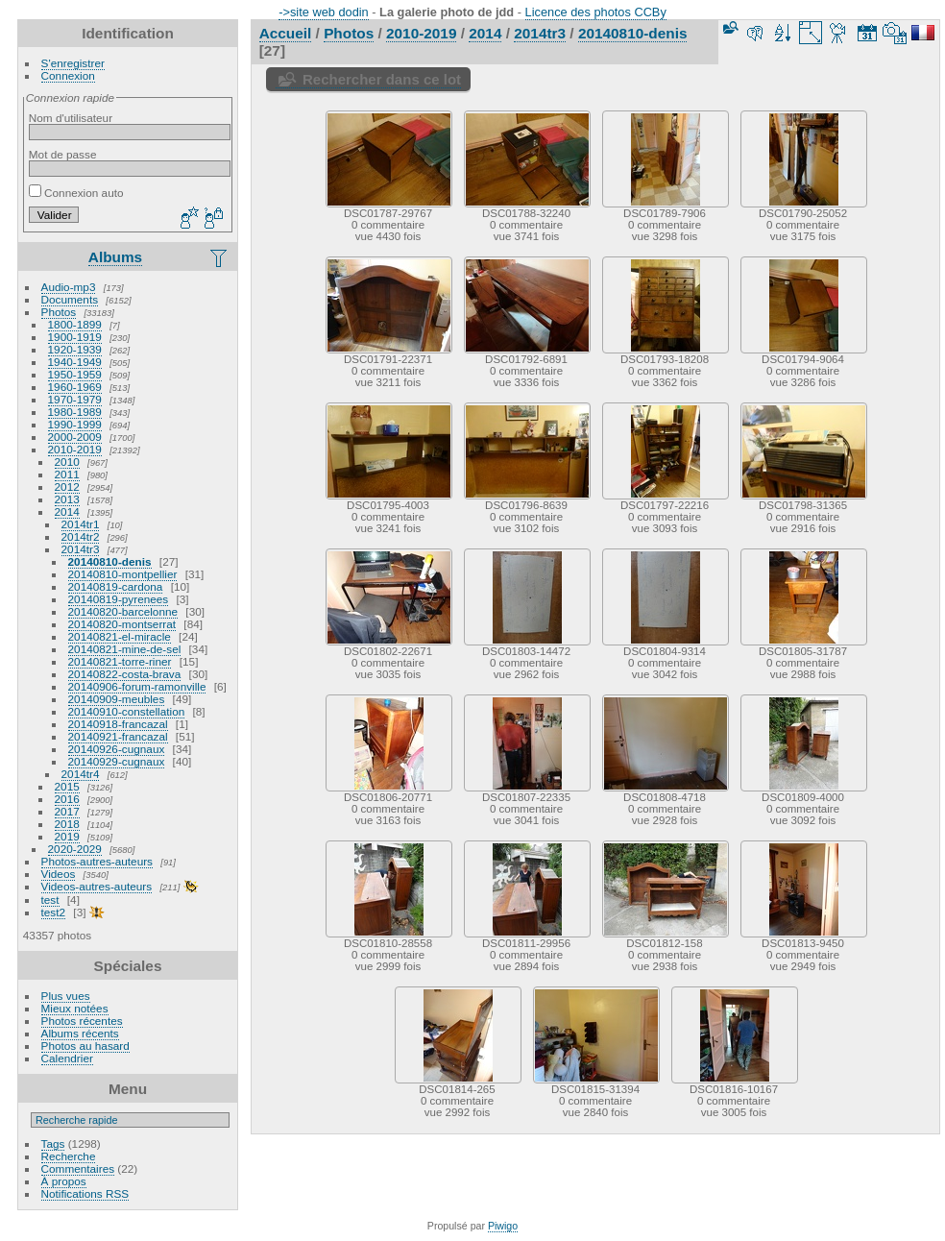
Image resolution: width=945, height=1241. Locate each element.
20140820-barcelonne (123, 611)
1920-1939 (75, 349)
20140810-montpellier (123, 574)
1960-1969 (75, 386)
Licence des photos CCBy (595, 12)
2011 (67, 474)
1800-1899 (75, 324)
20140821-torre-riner (120, 661)
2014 (67, 511)
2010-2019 (75, 449)
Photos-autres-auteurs (97, 861)
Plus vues (65, 995)
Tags (53, 1143)
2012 (67, 486)
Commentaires (78, 1168)
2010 (67, 461)
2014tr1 (80, 524)
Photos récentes (82, 1020)
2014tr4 (80, 773)
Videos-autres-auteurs (97, 886)
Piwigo (503, 1225)
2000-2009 (75, 436)
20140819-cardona (115, 586)
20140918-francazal (118, 724)
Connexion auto (76, 192)
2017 (67, 811)
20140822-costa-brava (125, 674)
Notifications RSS (85, 1193)
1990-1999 (75, 424)
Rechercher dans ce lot (382, 79)
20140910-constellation (126, 711)
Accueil (285, 33)
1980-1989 (75, 411)
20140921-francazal (118, 736)
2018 (67, 823)
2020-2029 (75, 848)
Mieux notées (75, 1008)
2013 (67, 499)
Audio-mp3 (68, 286)
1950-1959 (75, 374)
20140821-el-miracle (119, 636)
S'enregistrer (73, 63)
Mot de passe (63, 154)
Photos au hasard (85, 1045)
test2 (53, 912)
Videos (58, 873)
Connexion (68, 75)
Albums (115, 257)
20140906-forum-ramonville (137, 686)
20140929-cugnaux (116, 761)
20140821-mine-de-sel (125, 649)
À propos (63, 1181)
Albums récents (80, 1033)
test (50, 899)
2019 (67, 836)
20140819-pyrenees (118, 599)
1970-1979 (75, 399)
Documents (70, 299)
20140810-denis (110, 561)
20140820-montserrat (122, 624)
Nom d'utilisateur (70, 117)
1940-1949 (75, 361)
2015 (67, 786)
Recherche (68, 1156)
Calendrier (67, 1058)
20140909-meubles (116, 699)
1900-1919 (75, 336)
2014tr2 (80, 536)
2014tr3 (80, 549)
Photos (59, 311)
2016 (67, 798)
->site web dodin (324, 12)
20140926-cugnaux (116, 748)
